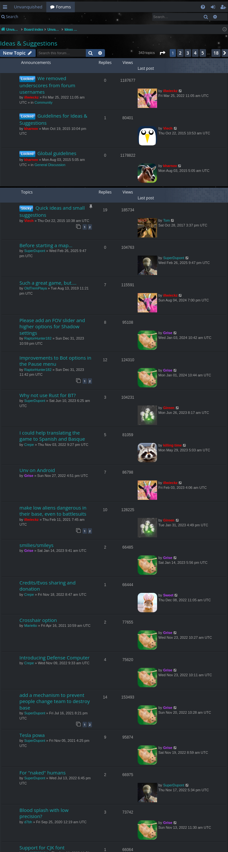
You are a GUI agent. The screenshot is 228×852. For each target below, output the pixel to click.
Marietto (30, 625)
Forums (63, 7)
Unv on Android (37, 470)
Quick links (6, 8)
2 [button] (180, 53)
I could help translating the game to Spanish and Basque (52, 435)
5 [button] (202, 53)
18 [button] (216, 53)
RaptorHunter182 (37, 338)
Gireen (169, 408)
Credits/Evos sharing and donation (47, 585)
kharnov (31, 129)
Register (54, 16)
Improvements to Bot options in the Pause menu (55, 360)
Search (12, 16)
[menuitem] (203, 7)
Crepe (29, 445)
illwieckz (31, 97)
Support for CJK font (41, 847)
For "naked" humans (42, 772)
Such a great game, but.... (47, 282)
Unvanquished (28, 7)
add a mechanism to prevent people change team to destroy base (54, 701)
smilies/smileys (36, 545)
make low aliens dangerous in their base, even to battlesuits (52, 510)
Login (32, 16)
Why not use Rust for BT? (47, 395)
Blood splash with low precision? (44, 813)
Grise (167, 333)
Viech (168, 128)
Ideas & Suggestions (28, 43)
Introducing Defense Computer (54, 657)
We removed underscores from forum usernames (47, 85)
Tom (166, 220)
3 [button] (188, 53)
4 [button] (195, 53)
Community (43, 102)
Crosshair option (38, 620)
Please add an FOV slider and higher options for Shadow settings (52, 326)
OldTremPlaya (35, 288)
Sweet (168, 595)
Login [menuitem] (214, 8)
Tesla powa (32, 735)
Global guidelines (57, 153)
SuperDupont (34, 251)
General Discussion (49, 165)
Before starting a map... (45, 245)
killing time (172, 445)
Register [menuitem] (224, 8)
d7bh (28, 822)
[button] (162, 53)
